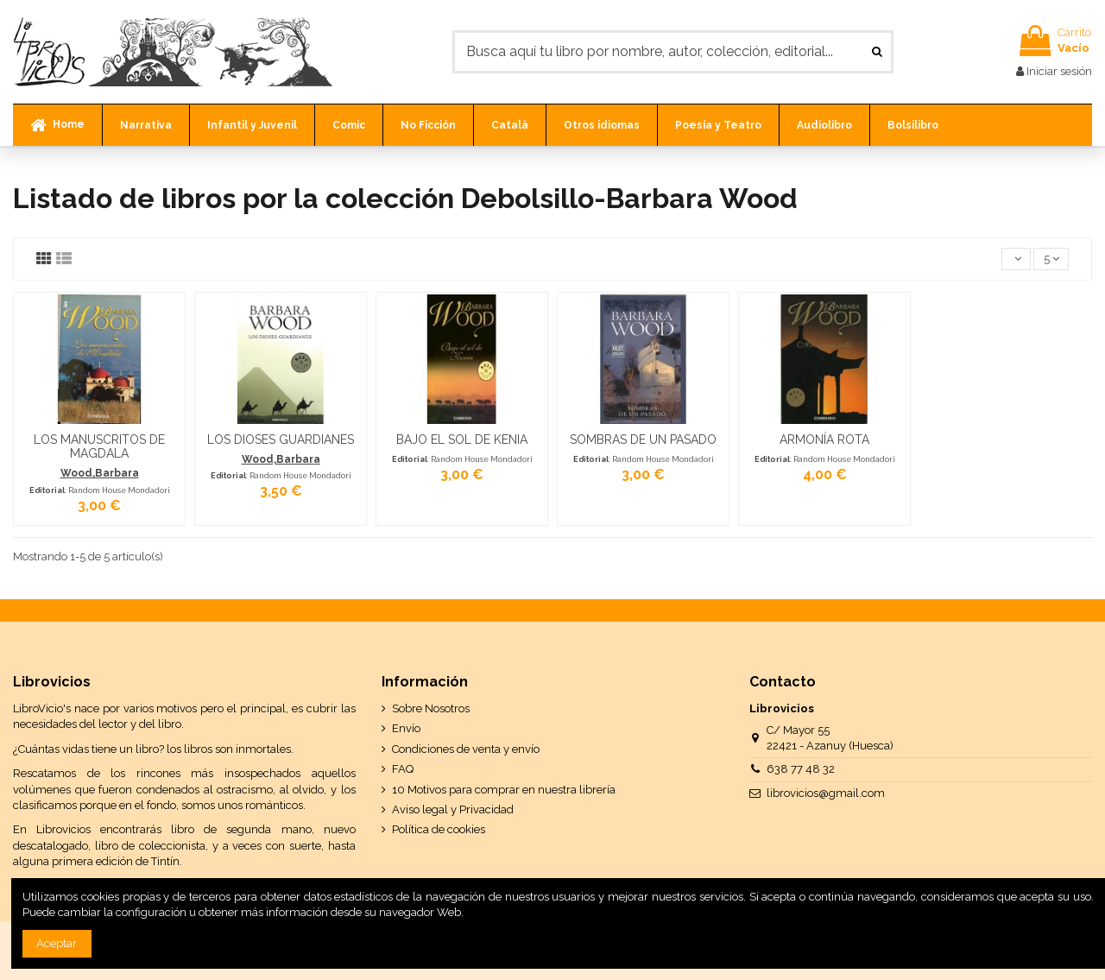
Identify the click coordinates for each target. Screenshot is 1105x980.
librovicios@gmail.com (826, 793)
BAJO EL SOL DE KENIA (461, 439)
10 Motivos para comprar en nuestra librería (504, 789)
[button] (145, 125)
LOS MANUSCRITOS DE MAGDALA (99, 447)
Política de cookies (438, 829)
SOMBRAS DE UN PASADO (643, 439)
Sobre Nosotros (431, 708)
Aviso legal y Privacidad (453, 809)
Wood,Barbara (99, 473)
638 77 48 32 (801, 768)
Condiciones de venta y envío (466, 749)
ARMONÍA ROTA (824, 439)
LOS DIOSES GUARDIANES (280, 439)
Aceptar (56, 943)
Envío (406, 728)
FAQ (403, 768)
